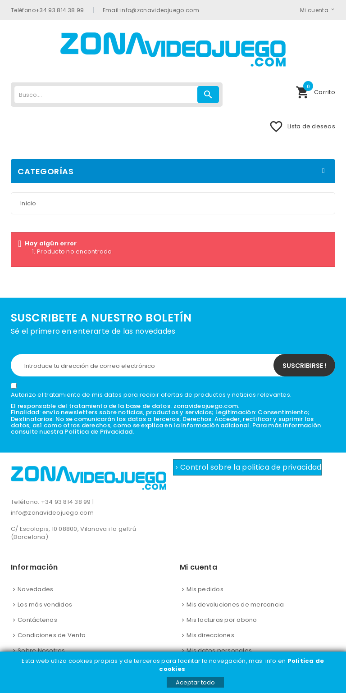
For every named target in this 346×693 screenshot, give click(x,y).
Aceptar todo (195, 682)
